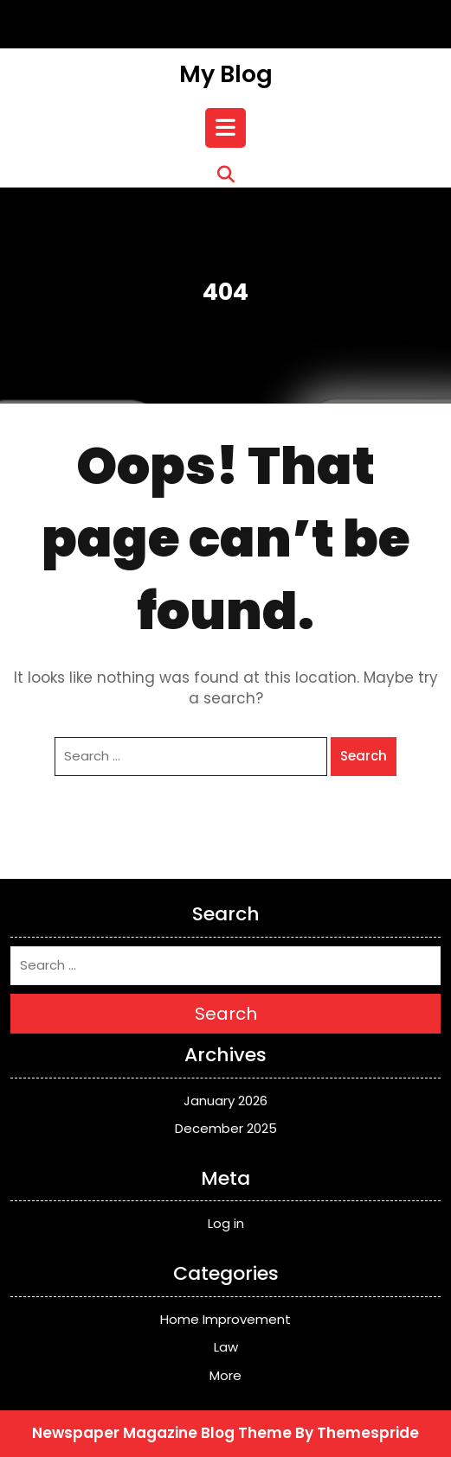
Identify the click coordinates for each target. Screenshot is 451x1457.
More (225, 1375)
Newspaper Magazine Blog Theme (162, 1432)
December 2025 (226, 1128)
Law (226, 1347)
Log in (226, 1223)
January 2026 (225, 1100)
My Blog (226, 74)
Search (363, 756)
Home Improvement (225, 1319)
